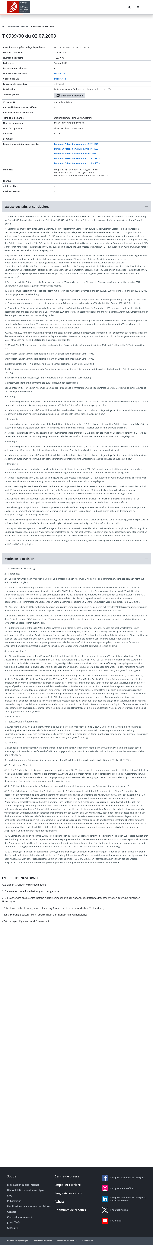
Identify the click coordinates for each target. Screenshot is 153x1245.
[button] (76, 206)
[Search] (129, 7)
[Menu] (138, 7)
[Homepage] (3, 26)
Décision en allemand (69, 95)
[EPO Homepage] (18, 7)
